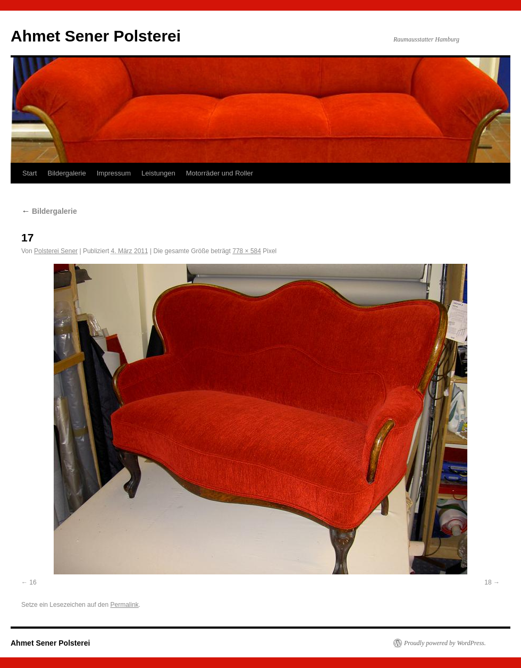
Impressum (114, 173)
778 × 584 (246, 251)
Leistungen (158, 173)
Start (29, 173)
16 (32, 582)
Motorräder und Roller (219, 173)
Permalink (124, 604)
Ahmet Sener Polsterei (96, 36)
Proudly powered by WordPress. (445, 643)
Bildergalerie (66, 173)
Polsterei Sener (56, 251)
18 (487, 582)
